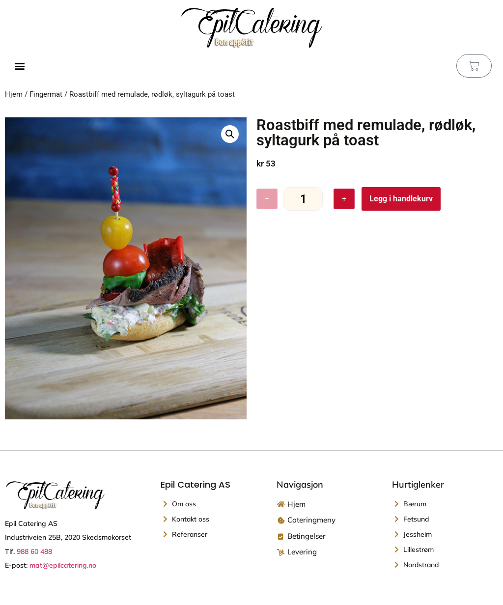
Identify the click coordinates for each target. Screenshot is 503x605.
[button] (19, 66)
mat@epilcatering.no (62, 565)
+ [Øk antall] (344, 198)
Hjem (14, 94)
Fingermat (45, 94)
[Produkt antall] (303, 199)
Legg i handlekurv (401, 198)
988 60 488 (34, 551)
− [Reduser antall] (267, 198)
